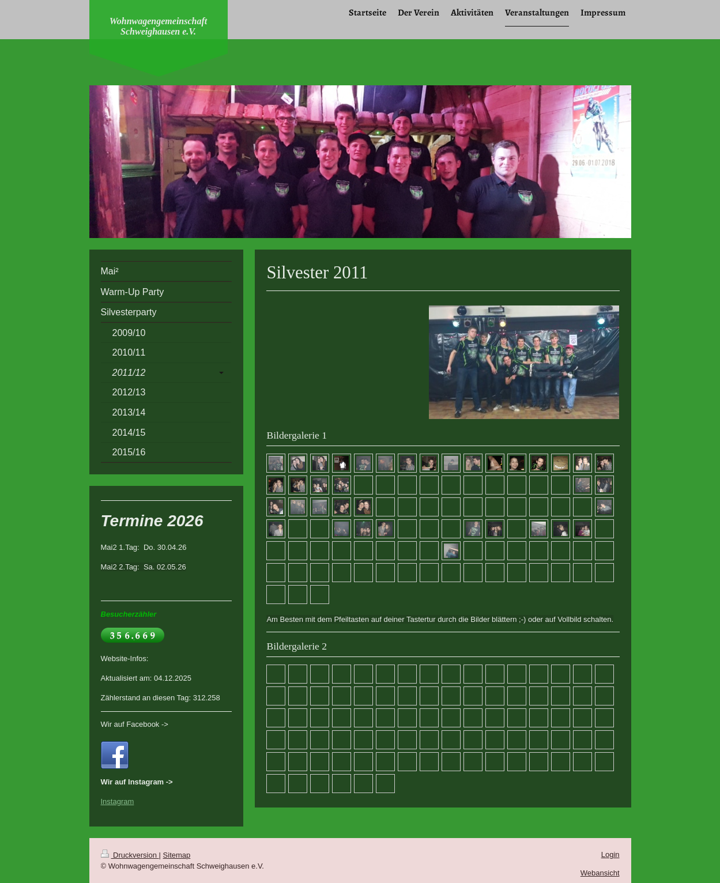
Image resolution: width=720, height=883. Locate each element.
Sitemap (177, 855)
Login (610, 854)
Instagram (117, 801)
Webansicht (600, 873)
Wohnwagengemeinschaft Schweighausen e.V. (159, 26)
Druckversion (130, 855)
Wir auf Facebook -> (134, 724)
